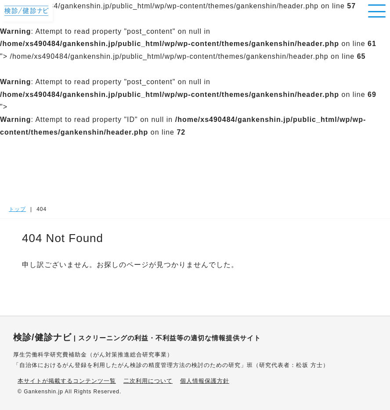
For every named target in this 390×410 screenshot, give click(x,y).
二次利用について (148, 381)
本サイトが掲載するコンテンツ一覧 (67, 381)
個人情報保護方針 (204, 381)
